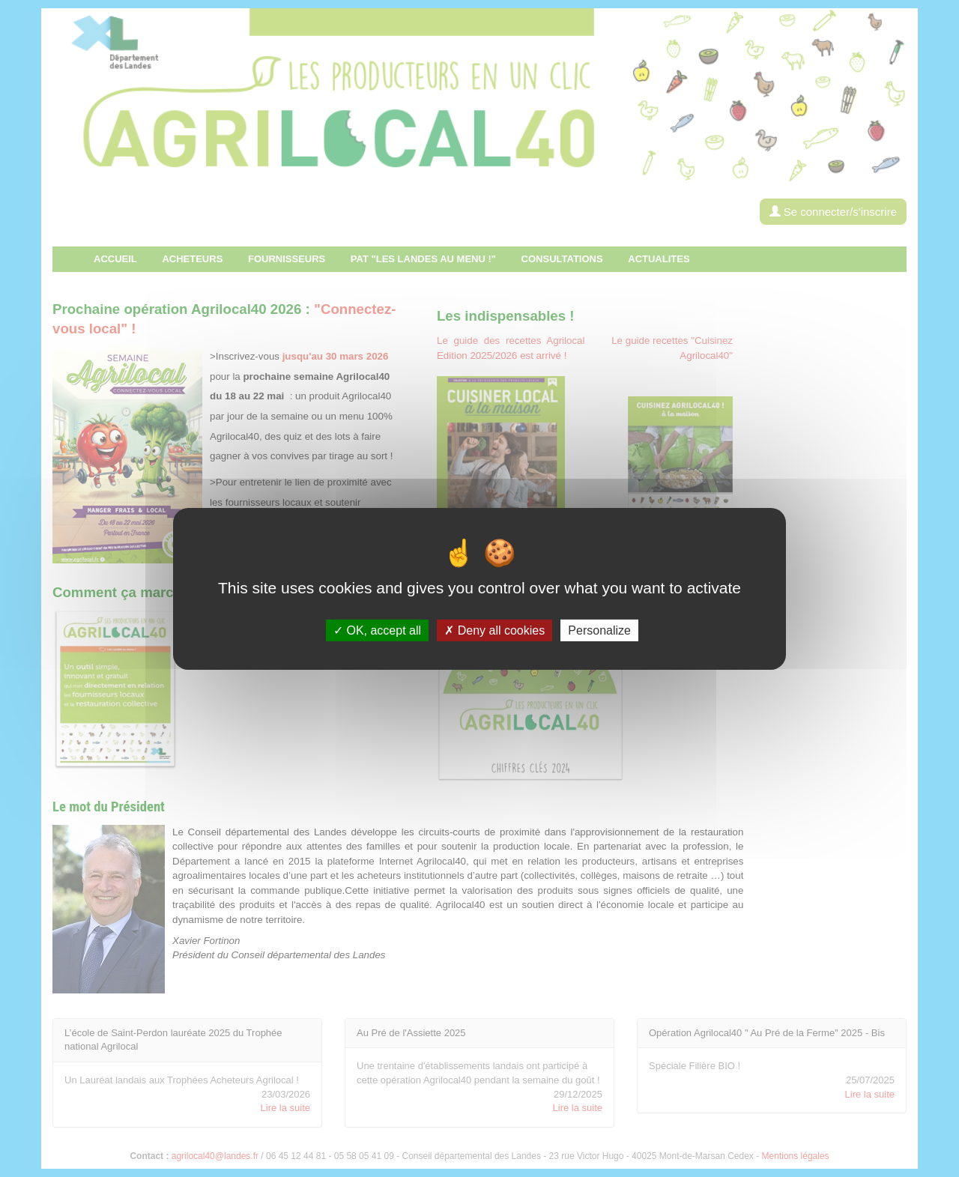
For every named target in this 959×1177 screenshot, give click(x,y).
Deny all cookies (494, 629)
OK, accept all (377, 629)
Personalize (599, 629)
